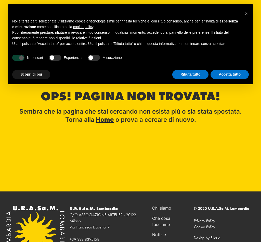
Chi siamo (161, 209)
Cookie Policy (204, 226)
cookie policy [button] (83, 27)
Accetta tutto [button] (230, 74)
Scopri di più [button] (31, 74)
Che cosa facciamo (161, 222)
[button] (246, 12)
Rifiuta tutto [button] (190, 74)
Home (105, 120)
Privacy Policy (204, 220)
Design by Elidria (207, 237)
